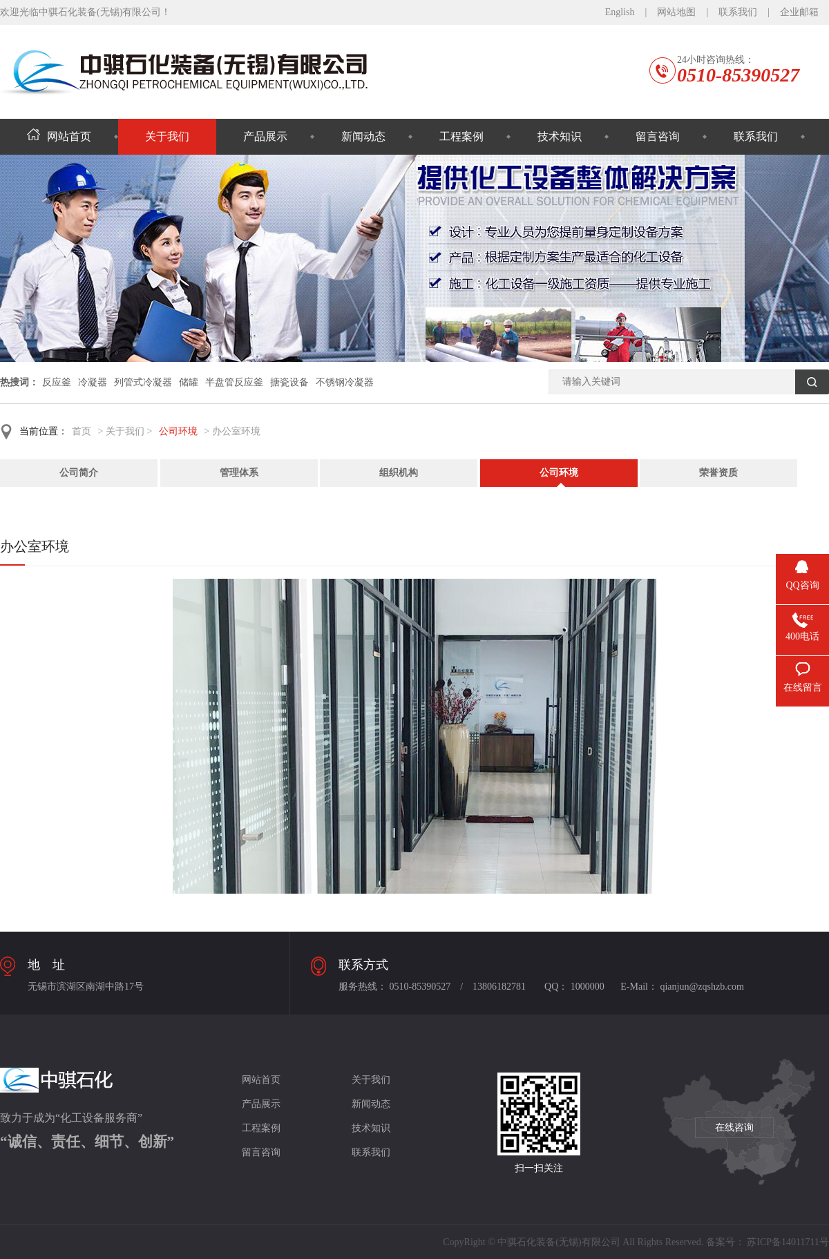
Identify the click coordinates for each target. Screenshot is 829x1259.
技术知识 (559, 136)
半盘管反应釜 (234, 382)
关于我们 (167, 136)
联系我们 (737, 12)
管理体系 (239, 473)
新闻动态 (363, 136)
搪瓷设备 (289, 382)
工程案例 (461, 136)
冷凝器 (92, 382)
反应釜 (56, 382)
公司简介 (78, 473)
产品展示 (265, 136)
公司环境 (178, 431)
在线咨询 (734, 1127)
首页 (81, 431)
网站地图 (676, 12)
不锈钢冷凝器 (345, 382)
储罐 (188, 382)
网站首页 (59, 136)
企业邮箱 (799, 12)
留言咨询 (658, 136)
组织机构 (398, 473)
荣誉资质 (718, 473)
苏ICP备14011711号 (788, 1242)
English (620, 12)
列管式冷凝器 (143, 382)
